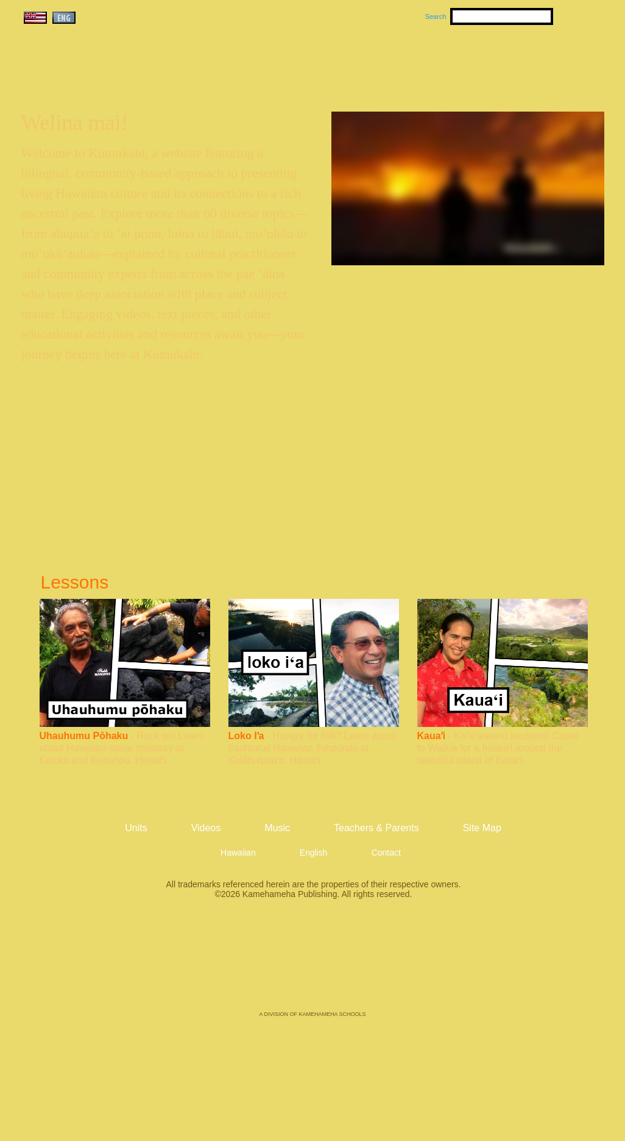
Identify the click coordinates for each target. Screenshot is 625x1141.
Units (295, 61)
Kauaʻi (431, 736)
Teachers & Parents (530, 61)
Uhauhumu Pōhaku (84, 736)
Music (371, 61)
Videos (428, 61)
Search (436, 16)
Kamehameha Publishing (312, 963)
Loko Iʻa (246, 736)
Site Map (482, 828)
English (314, 852)
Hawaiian (238, 852)
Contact (386, 852)
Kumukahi (126, 77)
